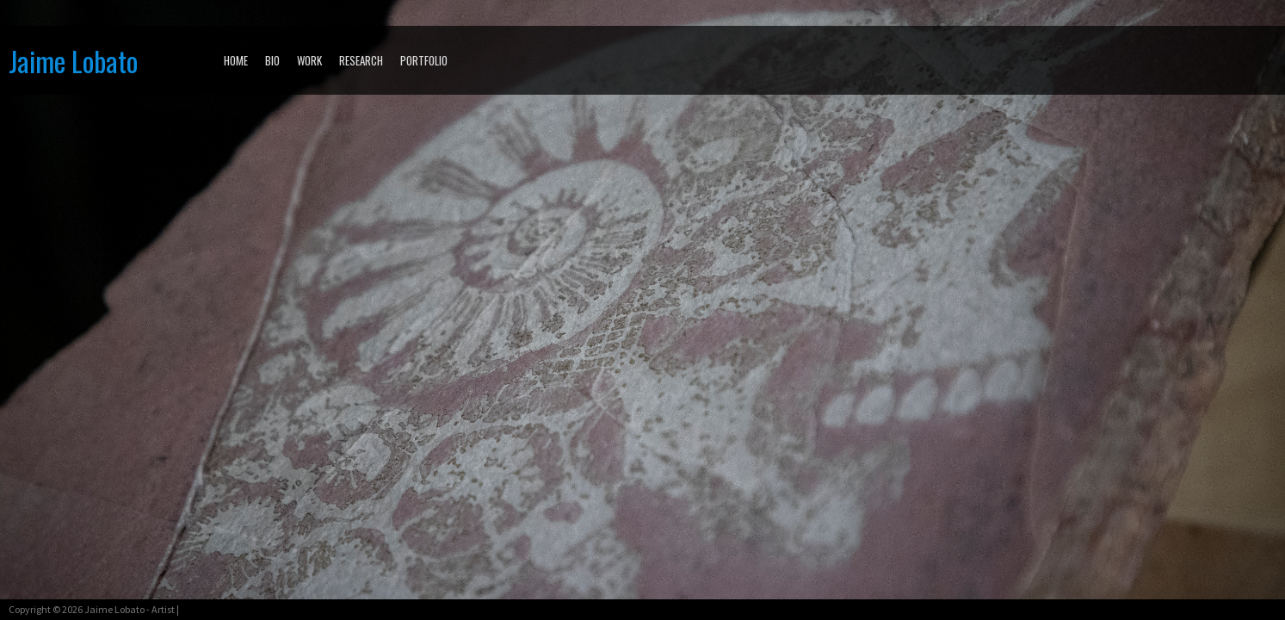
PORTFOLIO (424, 60)
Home (236, 60)
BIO (272, 60)
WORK (309, 60)
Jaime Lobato (73, 60)
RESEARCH (361, 60)
